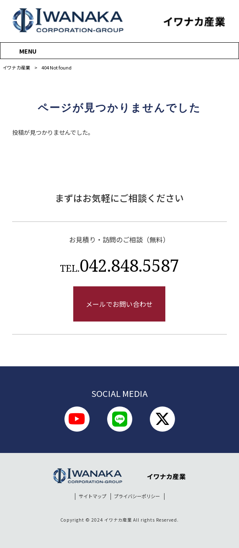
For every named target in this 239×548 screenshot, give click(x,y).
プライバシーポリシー (137, 496)
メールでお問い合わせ (119, 304)
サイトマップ (92, 496)
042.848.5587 (119, 265)
